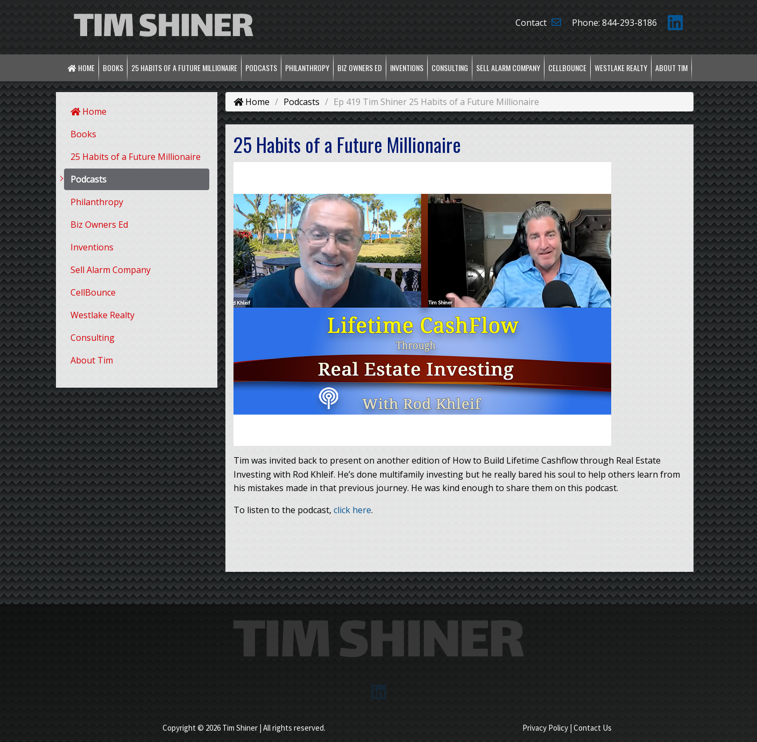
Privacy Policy (545, 728)
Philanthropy (307, 67)
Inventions (406, 67)
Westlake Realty (621, 67)
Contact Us (593, 728)
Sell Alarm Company (508, 67)
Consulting (449, 67)
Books (113, 67)
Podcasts (261, 67)
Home (81, 67)
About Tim (671, 67)
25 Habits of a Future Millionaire (184, 67)
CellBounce (567, 67)
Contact (538, 23)
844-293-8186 (629, 23)
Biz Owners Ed (359, 67)
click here (352, 510)
